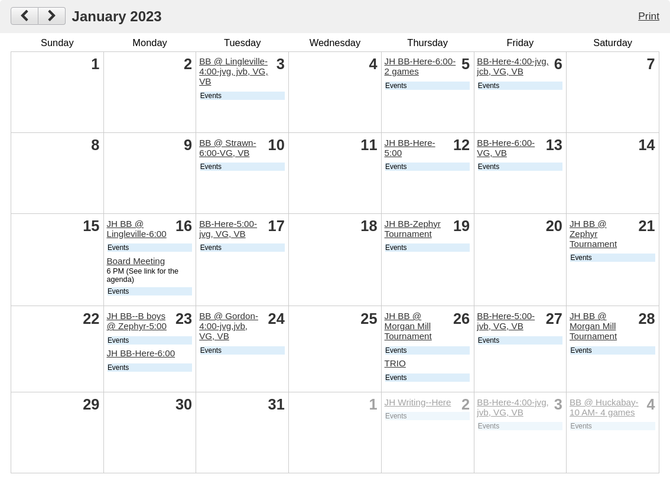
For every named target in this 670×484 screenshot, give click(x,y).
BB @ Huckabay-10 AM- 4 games (604, 407)
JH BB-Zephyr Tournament (413, 229)
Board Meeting (135, 261)
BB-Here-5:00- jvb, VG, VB (506, 321)
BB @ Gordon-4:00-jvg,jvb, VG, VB (228, 326)
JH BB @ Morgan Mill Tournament (408, 326)
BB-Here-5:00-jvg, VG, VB (228, 229)
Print (648, 16)
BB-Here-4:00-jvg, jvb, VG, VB (513, 407)
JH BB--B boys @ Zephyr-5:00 (136, 321)
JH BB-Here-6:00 (140, 353)
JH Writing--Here (418, 402)
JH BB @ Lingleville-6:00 (136, 229)
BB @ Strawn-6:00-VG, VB (227, 148)
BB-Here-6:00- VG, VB (506, 148)
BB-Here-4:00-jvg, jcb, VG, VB (513, 66)
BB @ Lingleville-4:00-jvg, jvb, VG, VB (233, 71)
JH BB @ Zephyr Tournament (593, 234)
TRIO (395, 363)
